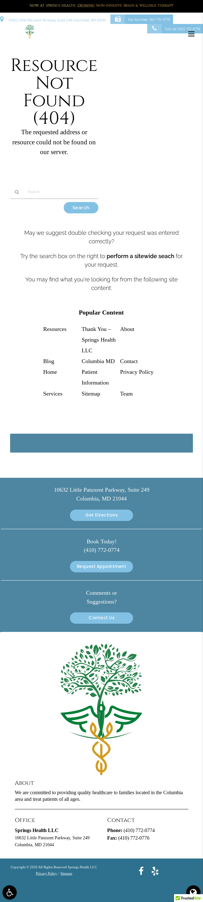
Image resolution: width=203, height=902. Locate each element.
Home (50, 372)
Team (126, 393)
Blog (48, 361)
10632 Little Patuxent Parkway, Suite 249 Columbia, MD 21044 (53, 18)
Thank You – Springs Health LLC (99, 340)
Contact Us (101, 618)
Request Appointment (101, 567)
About (127, 329)
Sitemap (91, 393)
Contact (129, 361)
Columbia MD (98, 361)
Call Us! (173, 28)
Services (52, 393)
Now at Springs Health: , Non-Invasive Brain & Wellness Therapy (102, 5)
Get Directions (101, 515)
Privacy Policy (137, 372)
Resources (55, 329)
